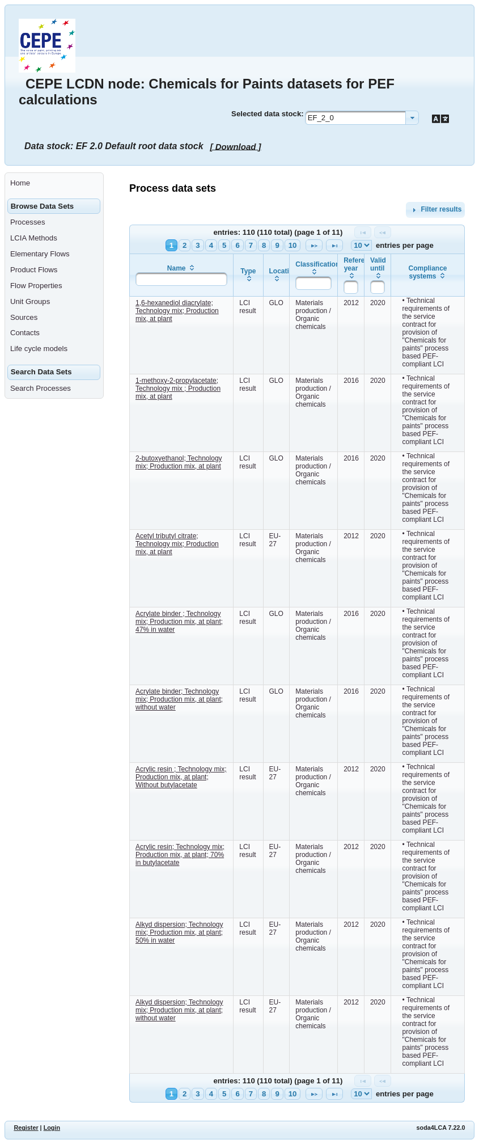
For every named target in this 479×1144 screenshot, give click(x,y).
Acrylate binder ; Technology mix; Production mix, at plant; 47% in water (179, 622)
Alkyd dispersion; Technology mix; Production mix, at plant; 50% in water (179, 932)
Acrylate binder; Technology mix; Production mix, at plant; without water (179, 699)
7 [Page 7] (251, 245)
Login (52, 1127)
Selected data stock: (267, 113)
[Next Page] (314, 245)
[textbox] (181, 279)
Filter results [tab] (435, 209)
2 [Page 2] (184, 245)
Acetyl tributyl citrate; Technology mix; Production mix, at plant (177, 544)
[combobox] (362, 118)
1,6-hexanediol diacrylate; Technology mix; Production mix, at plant (177, 311)
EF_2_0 (321, 117)
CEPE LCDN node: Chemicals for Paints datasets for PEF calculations (207, 91)
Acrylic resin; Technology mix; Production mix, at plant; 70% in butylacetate (179, 855)
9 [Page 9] (277, 245)
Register (26, 1127)
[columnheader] (182, 275)
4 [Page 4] (211, 245)
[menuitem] (54, 183)
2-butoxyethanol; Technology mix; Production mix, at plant (178, 462)
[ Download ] (235, 146)
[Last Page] (334, 245)
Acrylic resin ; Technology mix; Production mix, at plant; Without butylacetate (181, 777)
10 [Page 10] (293, 245)
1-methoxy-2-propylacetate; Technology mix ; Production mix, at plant (178, 388)
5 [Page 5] (224, 245)
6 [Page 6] (237, 245)
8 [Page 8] (264, 245)
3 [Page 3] (198, 245)
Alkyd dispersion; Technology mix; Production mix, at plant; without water (179, 1010)
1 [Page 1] (171, 245)
